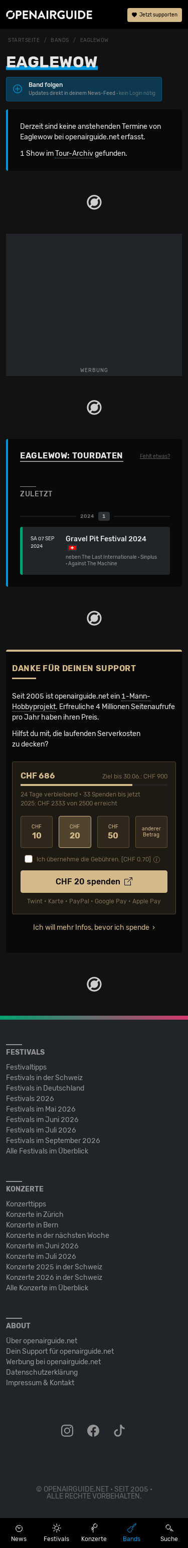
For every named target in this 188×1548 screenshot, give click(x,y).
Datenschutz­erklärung (42, 1372)
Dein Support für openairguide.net (60, 1351)
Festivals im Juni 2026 (42, 1120)
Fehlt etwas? (155, 456)
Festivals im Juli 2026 (41, 1130)
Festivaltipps (26, 1067)
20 (74, 832)
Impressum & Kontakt (40, 1383)
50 (113, 832)
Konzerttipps (26, 1204)
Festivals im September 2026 (53, 1141)
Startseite (24, 40)
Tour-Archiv (74, 153)
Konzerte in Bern (32, 1225)
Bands (60, 40)
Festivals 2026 (30, 1099)
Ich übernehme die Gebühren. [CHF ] (94, 859)
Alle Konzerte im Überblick (47, 1288)
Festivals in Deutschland (45, 1088)
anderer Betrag (151, 832)
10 (36, 832)
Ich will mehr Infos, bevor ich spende (91, 927)
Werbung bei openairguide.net (53, 1362)
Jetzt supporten (154, 15)
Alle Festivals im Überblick (47, 1151)
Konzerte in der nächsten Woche (57, 1235)
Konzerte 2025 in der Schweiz (54, 1267)
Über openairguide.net (41, 1341)
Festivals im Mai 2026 (41, 1109)
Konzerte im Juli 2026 (41, 1256)
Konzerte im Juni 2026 (42, 1246)
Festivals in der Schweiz (44, 1078)
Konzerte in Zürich (35, 1214)
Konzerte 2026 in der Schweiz (54, 1277)
